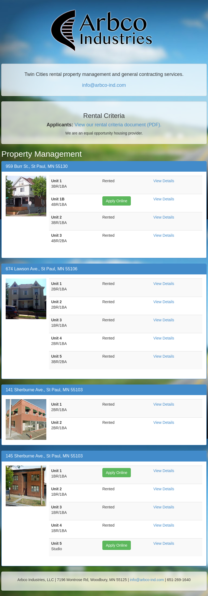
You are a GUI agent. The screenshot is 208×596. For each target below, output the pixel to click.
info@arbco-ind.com (104, 85)
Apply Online (116, 201)
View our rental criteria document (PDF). (117, 124)
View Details (163, 181)
